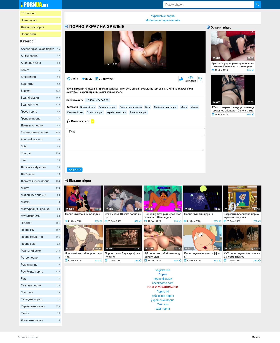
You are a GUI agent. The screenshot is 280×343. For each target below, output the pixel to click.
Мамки (40, 202)
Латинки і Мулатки (40, 167)
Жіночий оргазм (40, 139)
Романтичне (40, 264)
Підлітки (40, 223)
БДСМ (40, 70)
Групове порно (40, 118)
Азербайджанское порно (40, 49)
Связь (256, 337)
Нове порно (29, 20)
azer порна (163, 308)
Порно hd (163, 291)
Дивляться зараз (32, 27)
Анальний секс (40, 63)
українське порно (162, 300)
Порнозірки (40, 243)
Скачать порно (40, 285)
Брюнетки (40, 83)
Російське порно (40, 271)
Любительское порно (40, 181)
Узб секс (162, 304)
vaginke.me (163, 270)
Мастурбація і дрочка (40, 209)
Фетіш (40, 313)
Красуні (40, 153)
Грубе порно (40, 111)
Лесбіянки (40, 174)
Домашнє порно (40, 125)
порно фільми (162, 278)
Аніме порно (40, 56)
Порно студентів (40, 236)
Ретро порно (40, 257)
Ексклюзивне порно (40, 132)
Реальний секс (40, 250)
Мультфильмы (40, 216)
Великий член (40, 104)
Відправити (74, 169)
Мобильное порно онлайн (162, 20)
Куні (40, 160)
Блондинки (40, 76)
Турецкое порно (40, 299)
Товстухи (40, 292)
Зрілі (40, 146)
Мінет (40, 188)
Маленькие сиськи (40, 195)
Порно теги (28, 34)
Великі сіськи (40, 97)
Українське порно (40, 306)
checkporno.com (162, 283)
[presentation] (94, 159)
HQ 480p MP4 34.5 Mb (97, 100)
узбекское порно (163, 296)
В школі (40, 90)
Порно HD (40, 230)
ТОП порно (28, 13)
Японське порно (40, 320)
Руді (40, 278)
